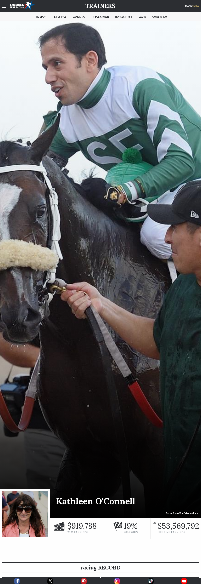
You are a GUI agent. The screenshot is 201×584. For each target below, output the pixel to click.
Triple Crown (100, 16)
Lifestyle (60, 16)
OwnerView (159, 16)
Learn (142, 16)
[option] (100, 269)
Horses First (123, 16)
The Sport (41, 16)
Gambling (79, 16)
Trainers (100, 5)
